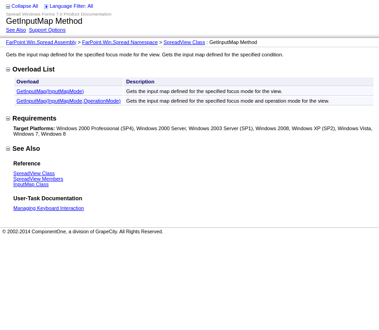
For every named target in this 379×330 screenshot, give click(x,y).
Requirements (31, 118)
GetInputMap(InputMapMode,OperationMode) (69, 101)
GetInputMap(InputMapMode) (50, 91)
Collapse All (24, 6)
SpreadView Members (38, 179)
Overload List (30, 69)
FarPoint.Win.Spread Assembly (41, 42)
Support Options (47, 30)
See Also (16, 30)
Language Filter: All (71, 6)
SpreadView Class (184, 42)
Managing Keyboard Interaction (48, 208)
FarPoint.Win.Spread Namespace (120, 42)
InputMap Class (31, 184)
